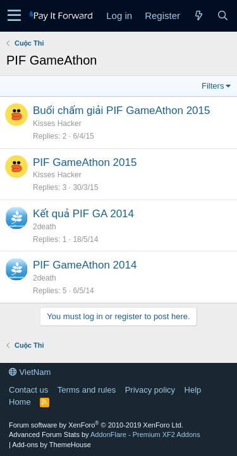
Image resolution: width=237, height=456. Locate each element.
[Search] (222, 15)
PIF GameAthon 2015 (85, 162)
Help (193, 390)
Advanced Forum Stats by (104, 434)
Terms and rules (87, 390)
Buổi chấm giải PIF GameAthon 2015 (121, 110)
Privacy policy (150, 390)
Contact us (28, 390)
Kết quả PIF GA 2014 (83, 214)
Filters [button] (213, 86)
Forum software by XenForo (96, 425)
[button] (14, 16)
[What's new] (198, 15)
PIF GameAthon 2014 (85, 265)
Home (20, 402)
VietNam (30, 372)
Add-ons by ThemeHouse (51, 444)
